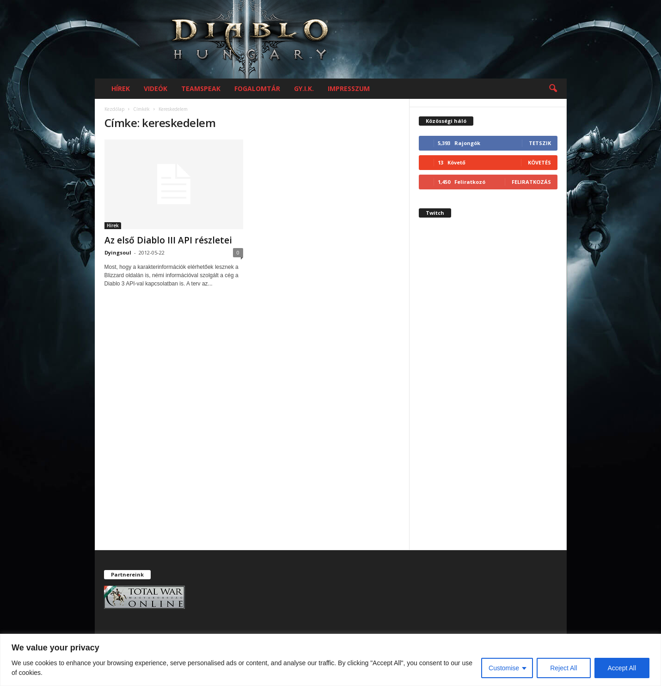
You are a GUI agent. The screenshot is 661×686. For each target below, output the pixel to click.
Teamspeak (200, 88)
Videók (155, 88)
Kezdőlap (114, 109)
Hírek (120, 88)
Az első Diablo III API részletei (168, 240)
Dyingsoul (117, 252)
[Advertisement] (488, 391)
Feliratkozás (531, 181)
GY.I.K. (304, 88)
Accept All (622, 668)
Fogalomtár (257, 88)
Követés (539, 162)
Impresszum (349, 88)
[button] (553, 89)
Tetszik (540, 143)
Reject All (563, 668)
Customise (504, 668)
